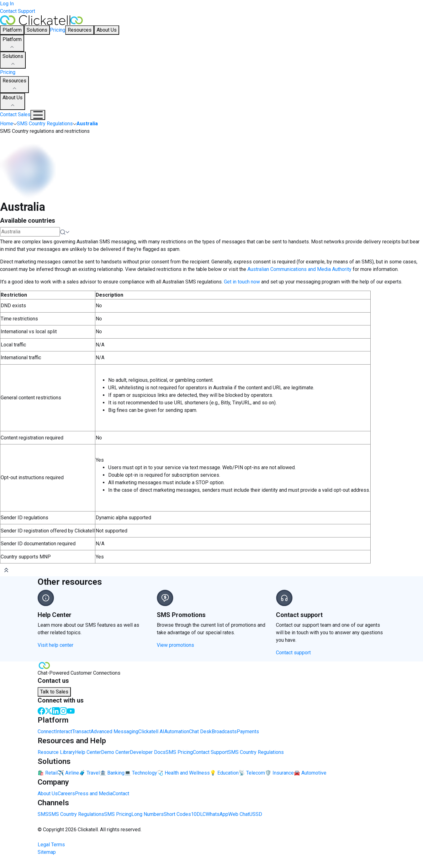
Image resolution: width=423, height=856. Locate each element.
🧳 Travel (89, 773)
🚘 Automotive (310, 773)
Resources (14, 85)
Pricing (57, 30)
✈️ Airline (68, 773)
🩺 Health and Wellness (183, 773)
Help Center (88, 752)
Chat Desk (200, 731)
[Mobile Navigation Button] (37, 115)
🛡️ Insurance (279, 773)
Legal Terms (51, 845)
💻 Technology (140, 773)
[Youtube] (71, 710)
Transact (81, 731)
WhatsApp (217, 814)
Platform (12, 43)
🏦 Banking (112, 773)
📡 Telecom (252, 773)
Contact (121, 793)
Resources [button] (80, 30)
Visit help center (55, 645)
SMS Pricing (179, 752)
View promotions (175, 645)
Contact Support (17, 11)
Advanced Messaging (114, 731)
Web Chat (238, 814)
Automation (176, 731)
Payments (248, 731)
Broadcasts (224, 731)
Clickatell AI (151, 731)
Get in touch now (242, 282)
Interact (64, 731)
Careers (66, 793)
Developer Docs (148, 752)
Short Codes (177, 814)
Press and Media (94, 793)
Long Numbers (147, 814)
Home (6, 124)
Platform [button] (12, 30)
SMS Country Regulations (256, 752)
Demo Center (115, 752)
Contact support (293, 653)
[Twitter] (48, 710)
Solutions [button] (37, 30)
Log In (7, 4)
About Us (13, 102)
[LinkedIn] (56, 710)
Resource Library (56, 752)
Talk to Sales (54, 692)
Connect (47, 731)
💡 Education (224, 773)
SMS (43, 814)
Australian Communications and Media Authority (299, 269)
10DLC (198, 814)
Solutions (13, 60)
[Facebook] (41, 710)
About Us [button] (107, 30)
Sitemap (47, 852)
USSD (255, 814)
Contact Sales (15, 114)
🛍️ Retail (48, 773)
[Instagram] (63, 710)
